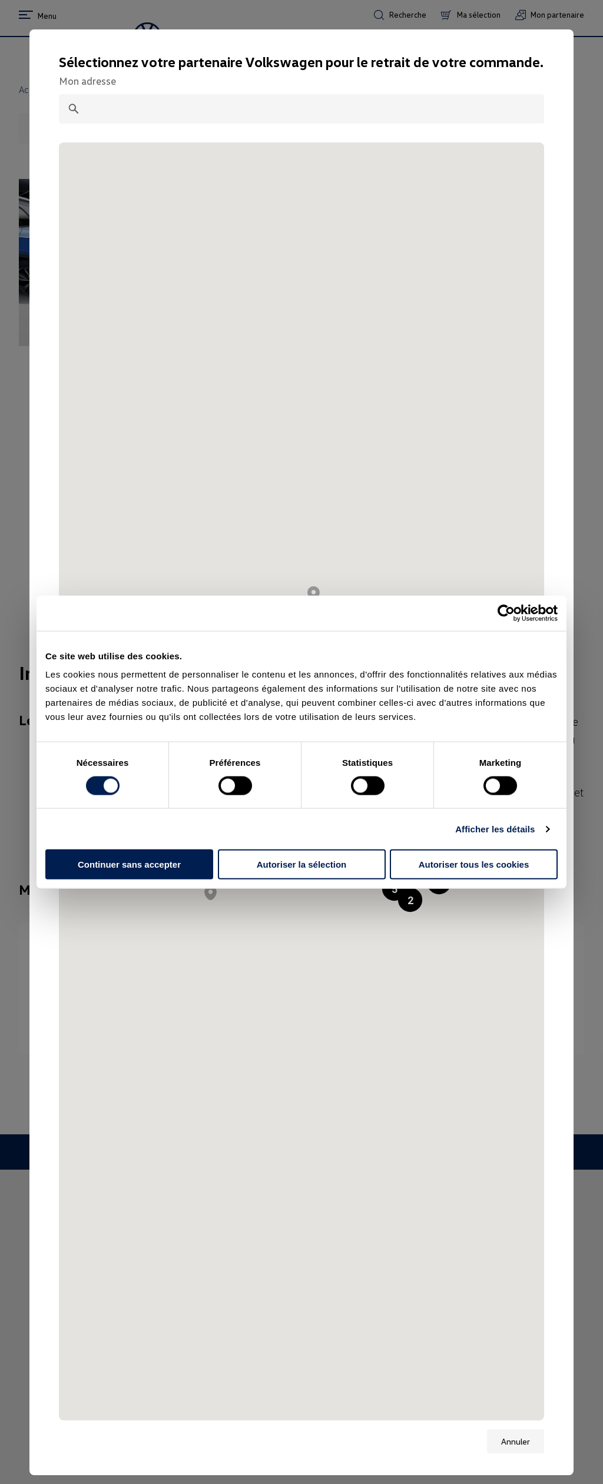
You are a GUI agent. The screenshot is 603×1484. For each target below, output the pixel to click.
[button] (410, 900)
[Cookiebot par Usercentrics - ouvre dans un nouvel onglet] (506, 613)
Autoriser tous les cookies (474, 864)
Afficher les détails (495, 829)
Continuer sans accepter (129, 864)
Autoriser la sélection (302, 864)
